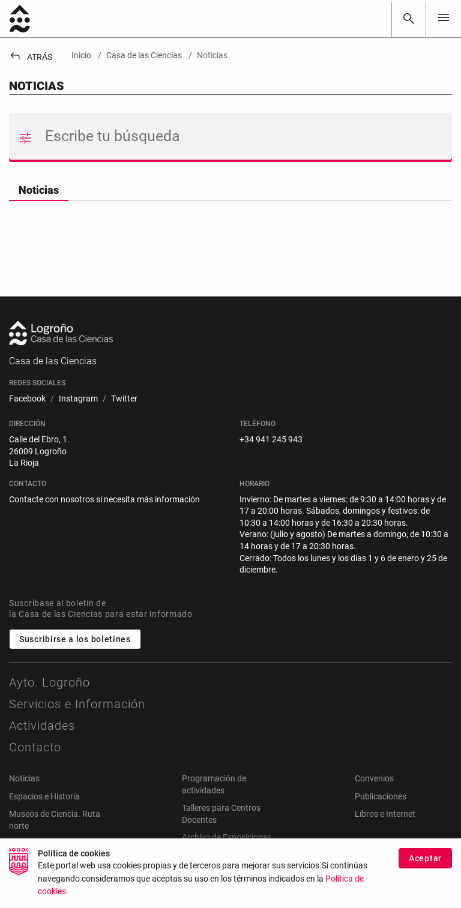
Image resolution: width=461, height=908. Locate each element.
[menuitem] (27, 399)
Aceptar (425, 865)
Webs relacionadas (44, 843)
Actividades (42, 725)
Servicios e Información (77, 704)
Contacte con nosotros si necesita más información (104, 499)
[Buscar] (408, 18)
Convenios (374, 778)
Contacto (35, 747)
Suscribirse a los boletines (75, 639)
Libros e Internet (385, 814)
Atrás (30, 57)
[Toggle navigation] (443, 18)
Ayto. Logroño (49, 682)
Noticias (39, 190)
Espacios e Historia (44, 796)
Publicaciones (380, 796)
